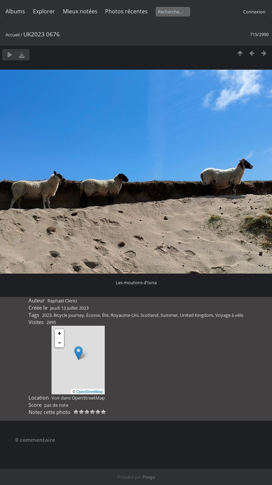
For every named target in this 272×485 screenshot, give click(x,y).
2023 (47, 315)
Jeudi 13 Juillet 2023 (69, 308)
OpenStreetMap (89, 392)
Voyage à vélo (229, 315)
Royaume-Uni (124, 315)
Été (105, 315)
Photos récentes (126, 11)
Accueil (12, 35)
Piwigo (149, 477)
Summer (169, 315)
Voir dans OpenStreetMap (78, 398)
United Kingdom (196, 315)
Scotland (149, 315)
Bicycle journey (69, 315)
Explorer (44, 11)
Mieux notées (80, 11)
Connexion (254, 12)
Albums (15, 11)
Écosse (93, 315)
